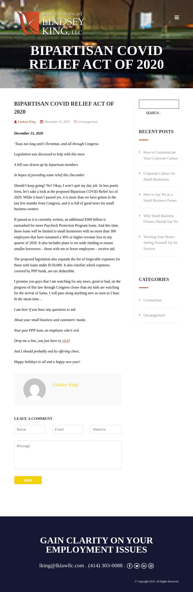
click (65, 341)
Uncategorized (88, 122)
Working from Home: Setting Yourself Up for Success (161, 243)
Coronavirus (153, 300)
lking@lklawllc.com (61, 565)
